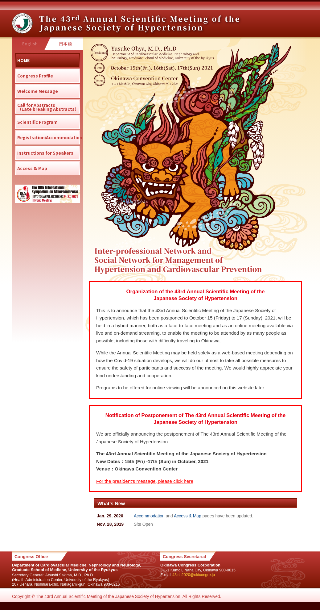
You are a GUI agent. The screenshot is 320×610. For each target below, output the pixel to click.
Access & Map (187, 515)
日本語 (65, 43)
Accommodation (149, 515)
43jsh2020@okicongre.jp (193, 575)
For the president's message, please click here (144, 481)
